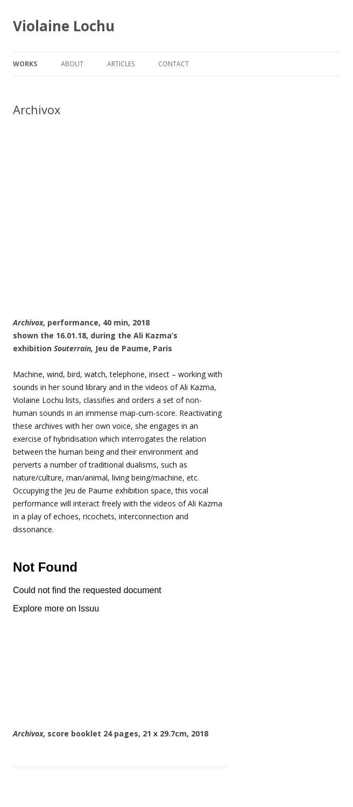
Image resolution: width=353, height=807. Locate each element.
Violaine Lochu (64, 26)
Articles (121, 63)
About (72, 63)
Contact (173, 63)
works (25, 63)
